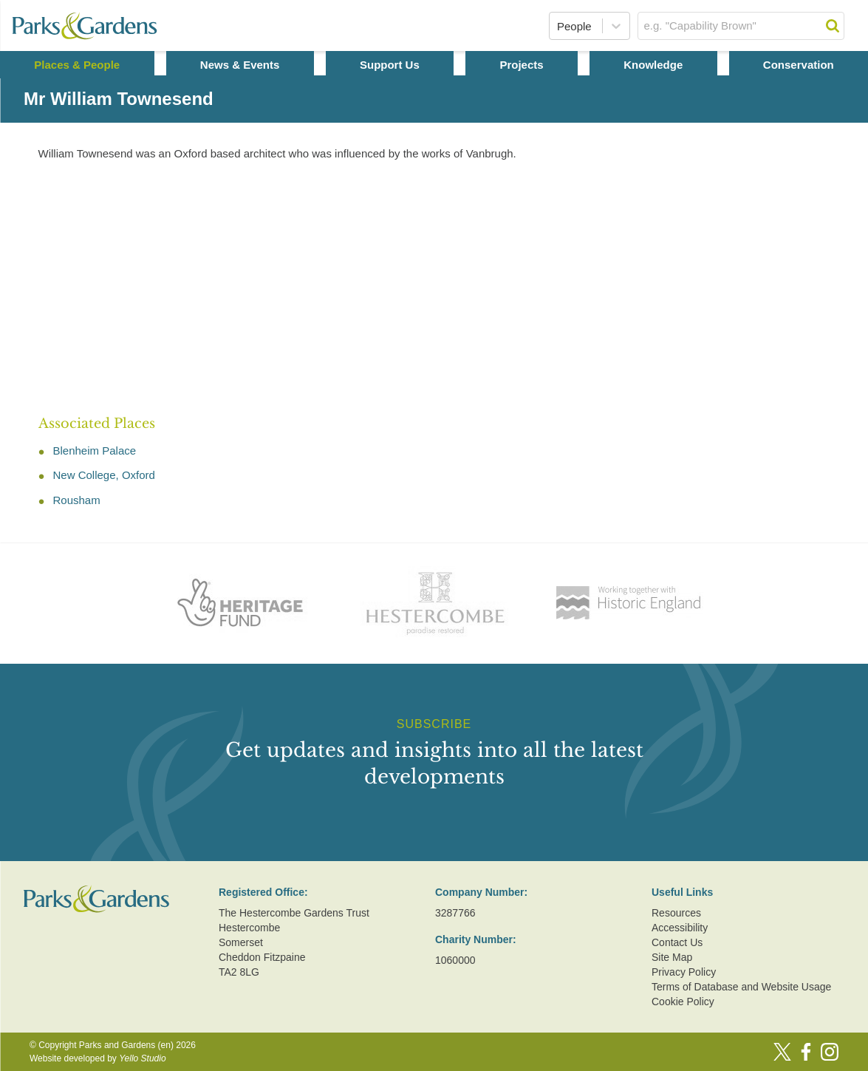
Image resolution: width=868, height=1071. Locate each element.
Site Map (672, 957)
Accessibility (680, 928)
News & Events (240, 64)
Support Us (390, 64)
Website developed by (98, 1058)
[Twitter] (782, 1052)
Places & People (77, 64)
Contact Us (677, 942)
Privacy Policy (684, 972)
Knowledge (653, 64)
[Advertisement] (446, 289)
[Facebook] (806, 1052)
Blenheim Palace (95, 450)
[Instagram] (829, 1052)
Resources (676, 913)
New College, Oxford (104, 475)
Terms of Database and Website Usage (741, 987)
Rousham (76, 500)
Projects (521, 64)
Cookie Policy (683, 1001)
